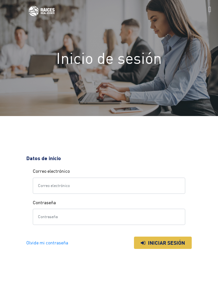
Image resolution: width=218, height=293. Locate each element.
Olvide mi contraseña (47, 243)
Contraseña (44, 202)
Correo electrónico (51, 171)
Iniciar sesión (163, 243)
